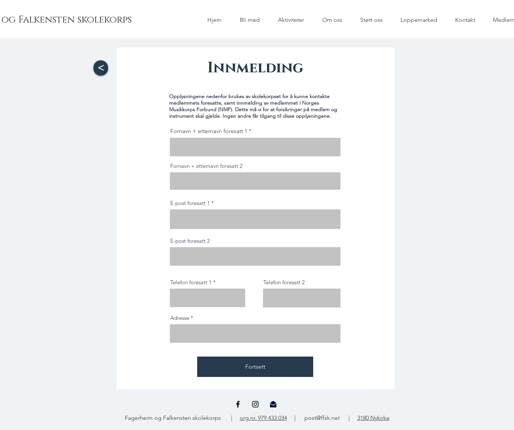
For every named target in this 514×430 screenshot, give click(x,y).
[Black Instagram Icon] (255, 404)
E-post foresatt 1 (190, 203)
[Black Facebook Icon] (238, 404)
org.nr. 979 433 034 (263, 417)
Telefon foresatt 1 (191, 282)
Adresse (179, 318)
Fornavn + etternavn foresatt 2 (206, 166)
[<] (100, 68)
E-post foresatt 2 (190, 241)
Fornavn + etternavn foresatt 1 (208, 131)
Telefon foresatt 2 (284, 282)
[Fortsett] (255, 367)
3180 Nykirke (373, 417)
